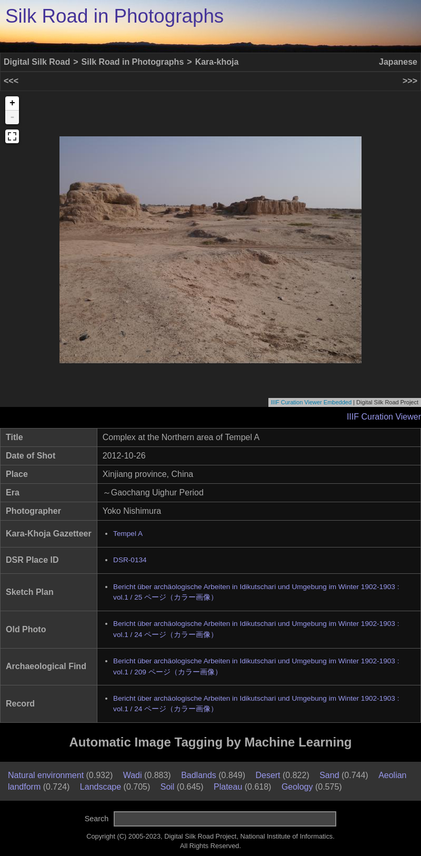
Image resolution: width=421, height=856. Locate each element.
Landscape (100, 786)
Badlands (198, 775)
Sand (329, 775)
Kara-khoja (217, 61)
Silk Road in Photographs (114, 16)
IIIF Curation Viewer (384, 416)
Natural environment (46, 775)
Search (97, 818)
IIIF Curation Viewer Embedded (311, 402)
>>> (410, 80)
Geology (297, 786)
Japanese (398, 61)
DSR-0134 (129, 560)
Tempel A (128, 534)
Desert (267, 775)
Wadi (132, 775)
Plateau (228, 786)
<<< (11, 80)
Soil (168, 786)
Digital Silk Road (37, 61)
